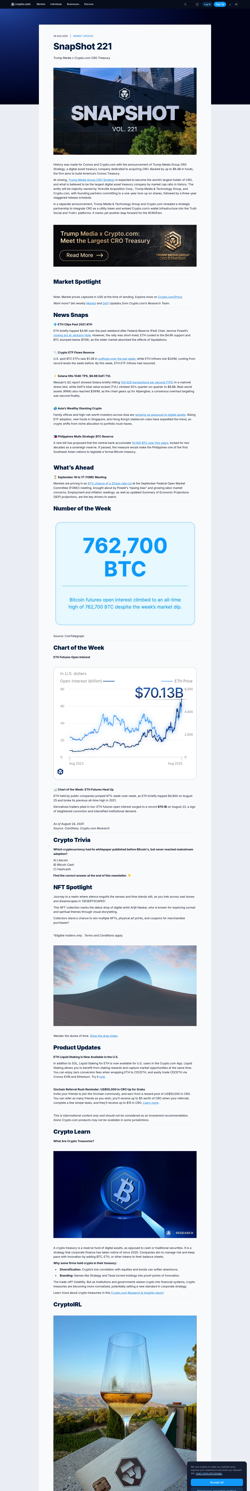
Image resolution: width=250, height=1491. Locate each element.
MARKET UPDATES (83, 36)
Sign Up (220, 4)
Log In (207, 4)
